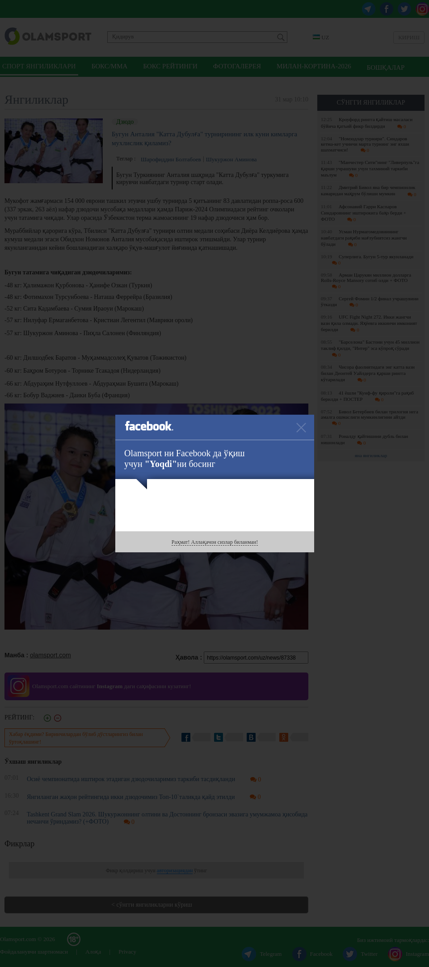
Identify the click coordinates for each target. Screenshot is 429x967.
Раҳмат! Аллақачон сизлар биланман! (215, 542)
